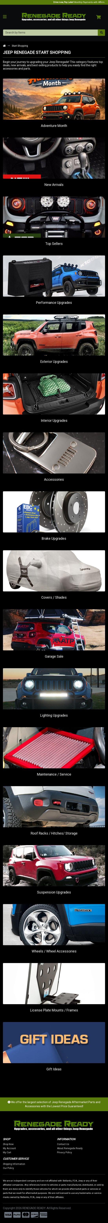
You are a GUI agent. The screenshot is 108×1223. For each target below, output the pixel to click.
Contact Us (70, 1144)
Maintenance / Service (54, 774)
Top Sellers (54, 244)
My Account (16, 1148)
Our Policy (15, 1168)
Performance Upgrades (54, 303)
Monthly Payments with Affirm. (79, 2)
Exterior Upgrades (54, 362)
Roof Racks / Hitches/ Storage (54, 833)
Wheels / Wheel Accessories (54, 951)
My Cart (14, 1152)
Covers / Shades (54, 597)
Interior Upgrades (54, 421)
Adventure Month (54, 126)
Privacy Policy (71, 1152)
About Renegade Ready (77, 1148)
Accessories (54, 480)
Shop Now (15, 1144)
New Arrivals (54, 185)
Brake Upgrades (54, 538)
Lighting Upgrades (54, 715)
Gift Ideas (54, 1069)
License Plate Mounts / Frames (54, 1010)
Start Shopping (20, 45)
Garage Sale (54, 656)
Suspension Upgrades (54, 892)
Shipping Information (21, 1164)
